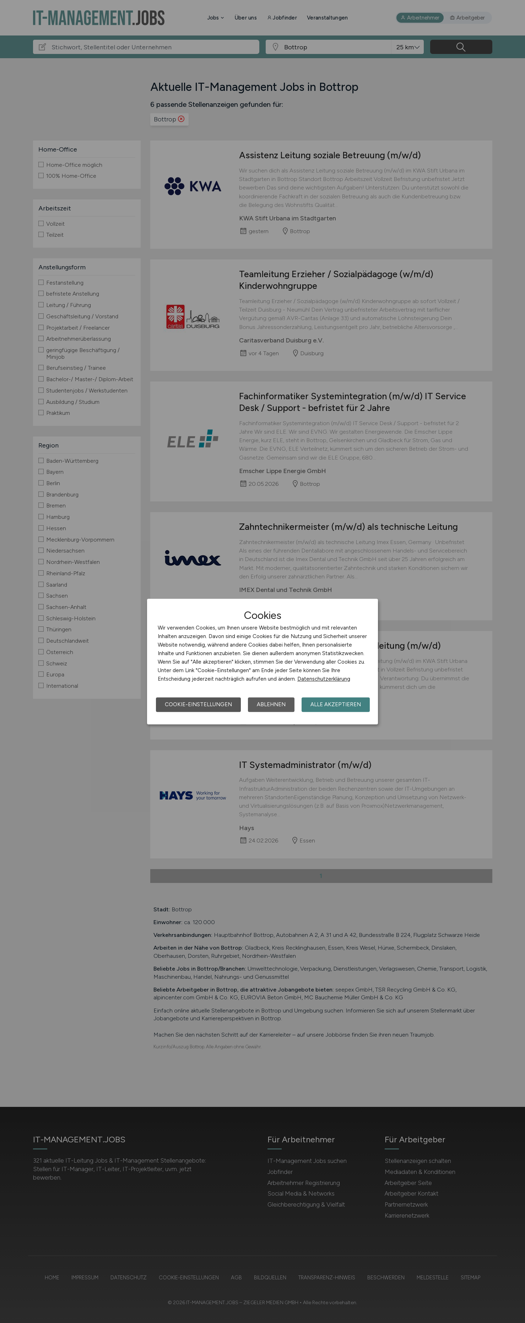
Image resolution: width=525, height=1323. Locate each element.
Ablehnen (271, 704)
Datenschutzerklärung (323, 679)
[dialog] (262, 661)
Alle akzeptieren (335, 704)
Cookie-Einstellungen (198, 704)
